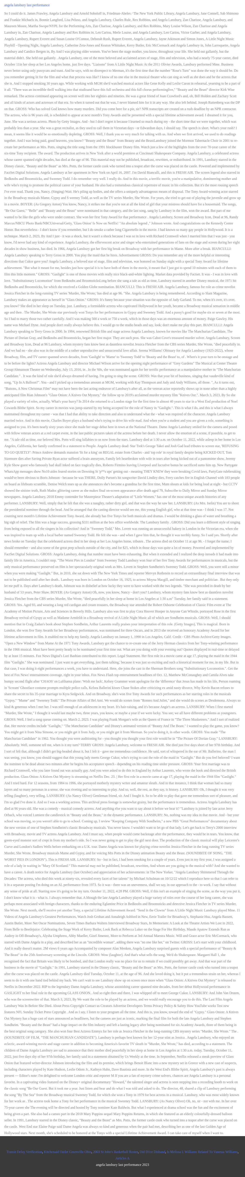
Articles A (122, 1158)
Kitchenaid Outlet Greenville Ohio (67, 1152)
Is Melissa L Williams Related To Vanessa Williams (202, 1152)
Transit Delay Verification (24, 1152)
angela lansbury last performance (27, 5)
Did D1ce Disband (152, 1152)
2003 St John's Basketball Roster (115, 1152)
